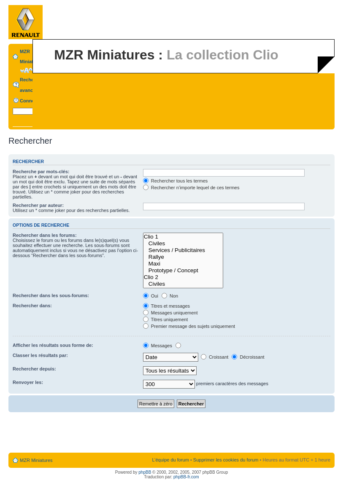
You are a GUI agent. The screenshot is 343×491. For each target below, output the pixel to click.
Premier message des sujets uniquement (189, 326)
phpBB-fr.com (186, 477)
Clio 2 (183, 277)
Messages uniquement (170, 312)
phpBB (144, 472)
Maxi (183, 263)
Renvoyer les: (28, 382)
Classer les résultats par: (40, 355)
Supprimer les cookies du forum (226, 459)
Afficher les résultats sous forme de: (53, 345)
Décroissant (248, 357)
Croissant (215, 357)
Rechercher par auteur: (38, 205)
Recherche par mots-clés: (41, 171)
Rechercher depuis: (34, 368)
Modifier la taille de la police (26, 70)
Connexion (32, 100)
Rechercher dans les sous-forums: (51, 295)
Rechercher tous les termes (175, 180)
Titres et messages (166, 306)
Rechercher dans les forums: (45, 235)
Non (170, 295)
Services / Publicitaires (183, 250)
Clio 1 (183, 236)
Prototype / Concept (183, 270)
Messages (157, 345)
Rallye (183, 257)
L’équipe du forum (170, 459)
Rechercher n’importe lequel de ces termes (191, 187)
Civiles (183, 243)
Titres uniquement (165, 319)
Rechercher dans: (32, 305)
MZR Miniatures (36, 460)
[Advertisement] (171, 433)
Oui (150, 295)
